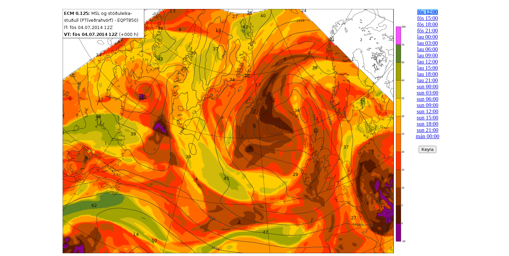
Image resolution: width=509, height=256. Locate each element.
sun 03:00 (427, 93)
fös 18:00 (427, 24)
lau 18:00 (427, 74)
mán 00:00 (427, 136)
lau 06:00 (427, 49)
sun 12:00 (427, 111)
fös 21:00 (427, 31)
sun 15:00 (427, 118)
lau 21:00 (427, 80)
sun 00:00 (427, 86)
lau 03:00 (427, 43)
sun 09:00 (427, 105)
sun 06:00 (427, 99)
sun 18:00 (427, 124)
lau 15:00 (427, 68)
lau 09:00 (427, 55)
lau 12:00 (427, 62)
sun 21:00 (427, 130)
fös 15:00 (427, 18)
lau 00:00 (427, 37)
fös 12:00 (427, 12)
